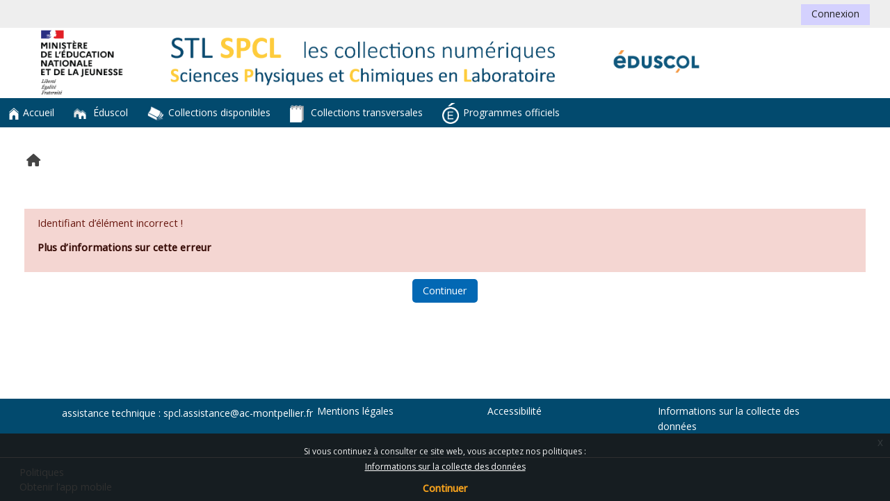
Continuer (445, 488)
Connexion (835, 13)
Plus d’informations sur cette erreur (124, 247)
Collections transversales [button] (356, 113)
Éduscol (101, 112)
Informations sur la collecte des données (445, 466)
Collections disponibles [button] (208, 113)
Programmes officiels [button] (501, 113)
